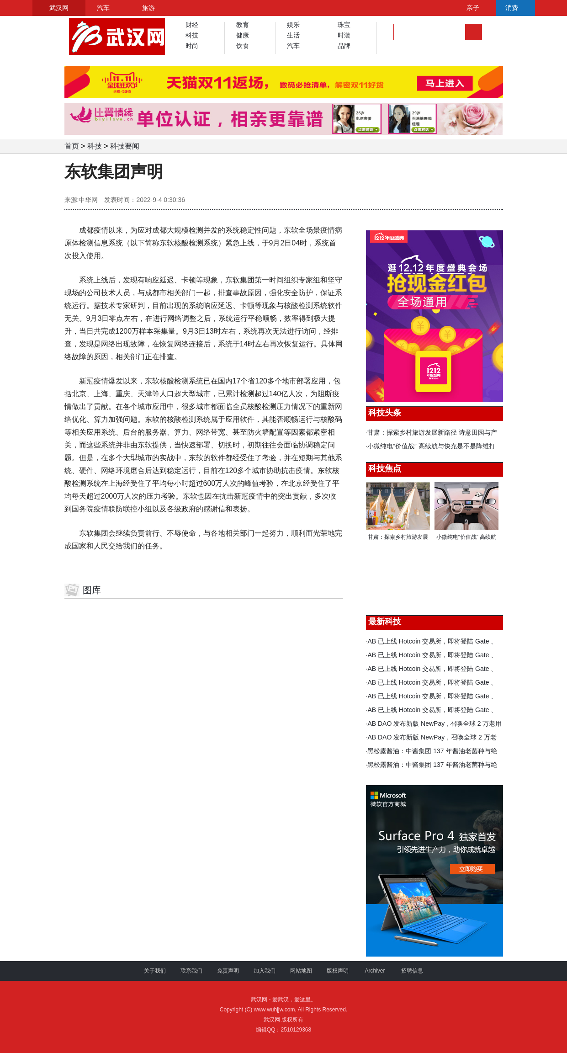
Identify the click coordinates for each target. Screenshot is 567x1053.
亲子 (472, 7)
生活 (293, 35)
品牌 (344, 45)
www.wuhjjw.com (274, 1009)
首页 (71, 146)
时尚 (191, 45)
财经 (191, 24)
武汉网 (59, 7)
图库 (92, 590)
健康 (242, 35)
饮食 (242, 45)
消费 (511, 7)
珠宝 (344, 24)
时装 (344, 35)
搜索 (473, 32)
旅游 (148, 7)
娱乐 (293, 24)
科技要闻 (124, 146)
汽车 (103, 7)
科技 (191, 35)
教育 (242, 24)
